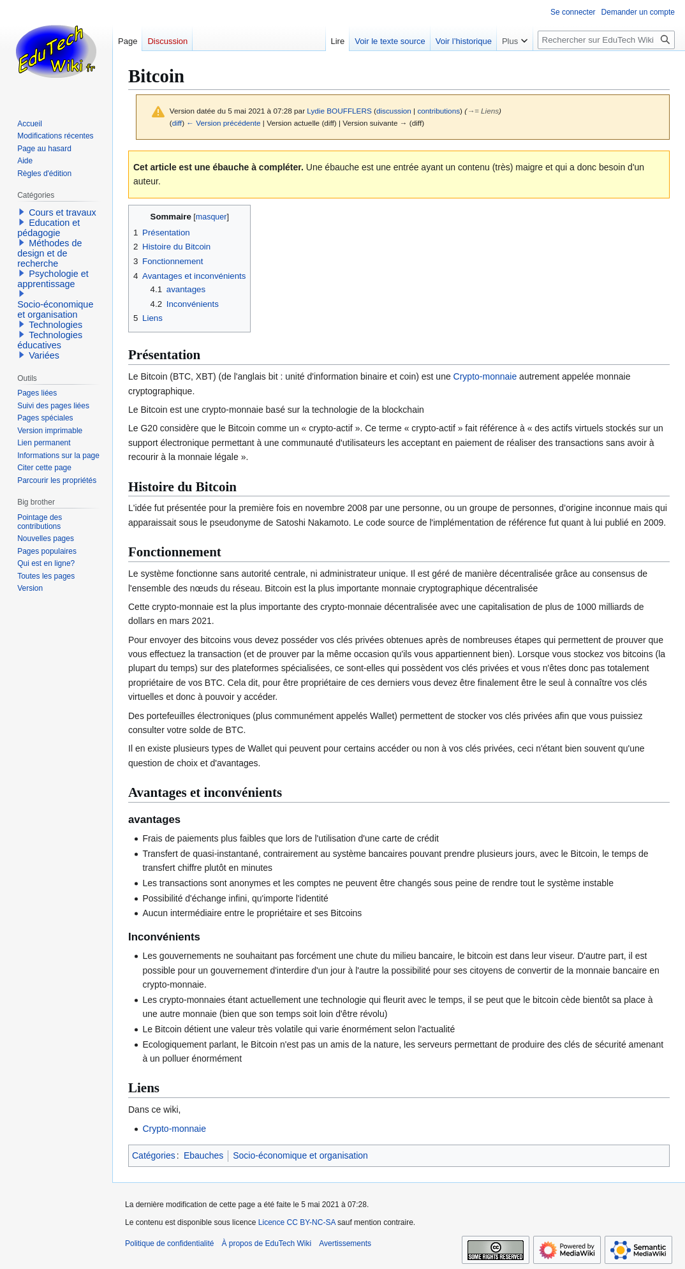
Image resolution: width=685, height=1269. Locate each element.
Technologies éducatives (49, 340)
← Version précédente (223, 123)
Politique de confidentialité (169, 1243)
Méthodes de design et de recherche (49, 253)
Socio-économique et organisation (300, 1155)
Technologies (55, 325)
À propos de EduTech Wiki (266, 1243)
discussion (393, 111)
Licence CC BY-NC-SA (296, 1222)
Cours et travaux (62, 212)
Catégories (153, 1155)
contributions (438, 111)
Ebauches (203, 1155)
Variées (44, 355)
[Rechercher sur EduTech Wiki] (606, 40)
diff (177, 123)
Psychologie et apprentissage (53, 279)
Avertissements (345, 1243)
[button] (21, 211)
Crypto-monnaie (485, 376)
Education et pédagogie (48, 228)
